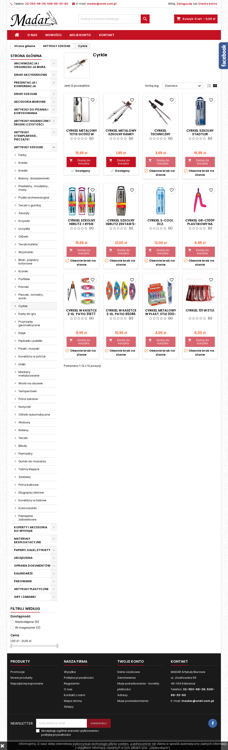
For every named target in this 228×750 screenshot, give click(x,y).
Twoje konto (130, 661)
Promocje (17, 672)
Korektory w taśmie (32, 500)
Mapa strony (73, 701)
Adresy (122, 695)
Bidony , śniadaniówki (33, 178)
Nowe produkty (21, 678)
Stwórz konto (207, 4)
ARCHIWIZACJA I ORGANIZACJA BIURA (29, 65)
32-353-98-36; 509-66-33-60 (46, 4)
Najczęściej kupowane (26, 683)
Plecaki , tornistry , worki (31, 296)
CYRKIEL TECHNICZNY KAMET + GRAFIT (160, 134)
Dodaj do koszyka (79, 161)
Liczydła (24, 229)
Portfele (24, 279)
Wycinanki (25, 252)
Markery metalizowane (28, 374)
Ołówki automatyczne (34, 414)
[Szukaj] (114, 18)
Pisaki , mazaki (28, 348)
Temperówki (27, 391)
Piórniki (23, 287)
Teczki (23, 438)
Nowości (53, 35)
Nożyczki (24, 407)
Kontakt (106, 35)
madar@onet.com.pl (102, 4)
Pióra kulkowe (28, 485)
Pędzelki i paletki (30, 341)
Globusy (24, 422)
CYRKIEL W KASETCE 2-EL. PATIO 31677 (81, 312)
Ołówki (23, 236)
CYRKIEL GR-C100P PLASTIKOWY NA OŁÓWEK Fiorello (200, 224)
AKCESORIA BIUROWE (30, 102)
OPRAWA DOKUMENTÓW (32, 566)
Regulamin (71, 683)
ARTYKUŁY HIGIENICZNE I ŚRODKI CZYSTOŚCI (32, 123)
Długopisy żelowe (31, 492)
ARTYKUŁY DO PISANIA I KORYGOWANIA (31, 111)
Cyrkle (23, 306)
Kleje (22, 333)
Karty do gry (27, 314)
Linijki (22, 364)
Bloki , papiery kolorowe (28, 262)
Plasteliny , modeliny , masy (33, 188)
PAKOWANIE (23, 581)
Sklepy (68, 707)
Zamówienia (126, 678)
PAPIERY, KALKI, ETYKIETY (32, 550)
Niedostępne (27, 622)
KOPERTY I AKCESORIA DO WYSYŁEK (30, 529)
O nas (32, 35)
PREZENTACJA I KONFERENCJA (25, 84)
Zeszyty (23, 213)
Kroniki (23, 271)
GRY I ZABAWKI (25, 597)
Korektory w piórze (32, 356)
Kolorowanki (27, 508)
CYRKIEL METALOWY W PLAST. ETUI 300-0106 (160, 314)
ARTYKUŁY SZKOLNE (28, 147)
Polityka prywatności (79, 678)
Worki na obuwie (30, 383)
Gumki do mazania (32, 461)
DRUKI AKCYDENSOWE (30, 75)
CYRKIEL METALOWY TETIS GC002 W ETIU (81, 134)
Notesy (23, 430)
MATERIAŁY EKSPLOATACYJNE (27, 540)
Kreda (22, 163)
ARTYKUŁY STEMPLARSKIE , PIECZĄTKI (25, 135)
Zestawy (24, 477)
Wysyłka (70, 672)
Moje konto (80, 35)
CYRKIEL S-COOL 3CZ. (160, 222)
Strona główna (26, 55)
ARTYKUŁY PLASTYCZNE (31, 589)
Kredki (23, 170)
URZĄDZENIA (23, 558)
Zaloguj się (184, 4)
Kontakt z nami (74, 695)
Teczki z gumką (29, 205)
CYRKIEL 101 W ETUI (200, 310)
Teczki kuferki (28, 244)
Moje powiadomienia (132, 701)
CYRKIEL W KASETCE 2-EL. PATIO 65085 (121, 312)
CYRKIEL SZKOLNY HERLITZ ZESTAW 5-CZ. (121, 224)
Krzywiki (24, 221)
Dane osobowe (128, 672)
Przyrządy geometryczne (29, 323)
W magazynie (27, 627)
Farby (22, 155)
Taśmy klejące (28, 469)
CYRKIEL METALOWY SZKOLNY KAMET (121, 132)
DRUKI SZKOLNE (25, 94)
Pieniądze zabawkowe (27, 518)
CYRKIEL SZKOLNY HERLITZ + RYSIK (81, 222)
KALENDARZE (23, 573)
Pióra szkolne (28, 399)
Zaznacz (183, 86)
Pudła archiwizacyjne (33, 197)
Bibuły (22, 446)
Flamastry (25, 453)
